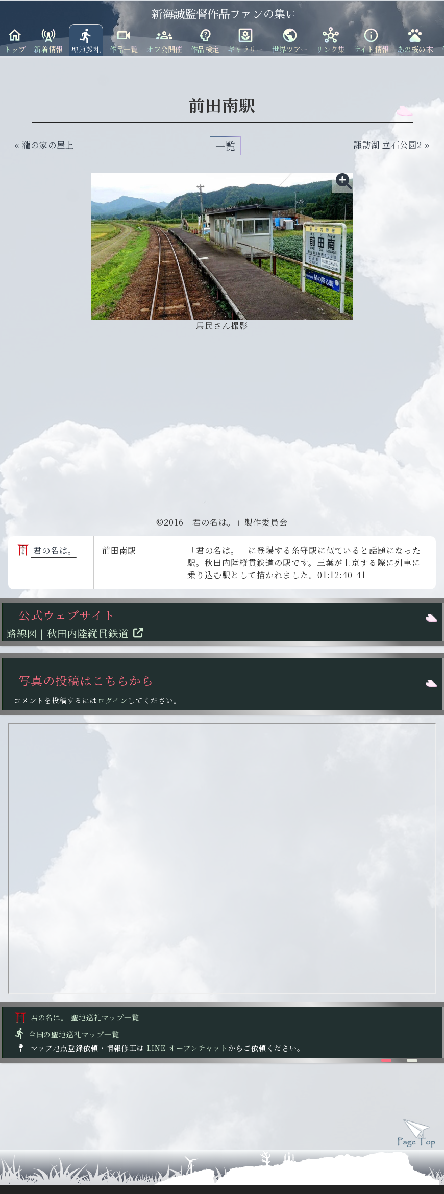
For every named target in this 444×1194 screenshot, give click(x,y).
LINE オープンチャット (187, 1048)
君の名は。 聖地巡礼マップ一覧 (77, 1017)
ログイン (112, 700)
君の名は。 (47, 550)
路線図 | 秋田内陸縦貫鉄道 (78, 633)
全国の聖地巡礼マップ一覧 (66, 1034)
